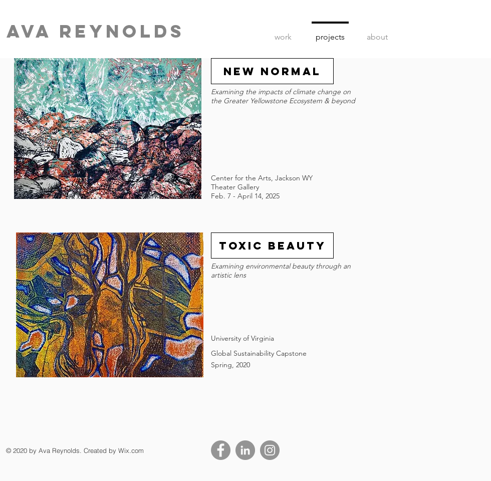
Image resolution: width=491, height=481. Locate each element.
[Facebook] (220, 450)
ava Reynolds (95, 31)
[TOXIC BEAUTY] (272, 245)
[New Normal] (272, 71)
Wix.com (131, 450)
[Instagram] (270, 450)
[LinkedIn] (245, 450)
